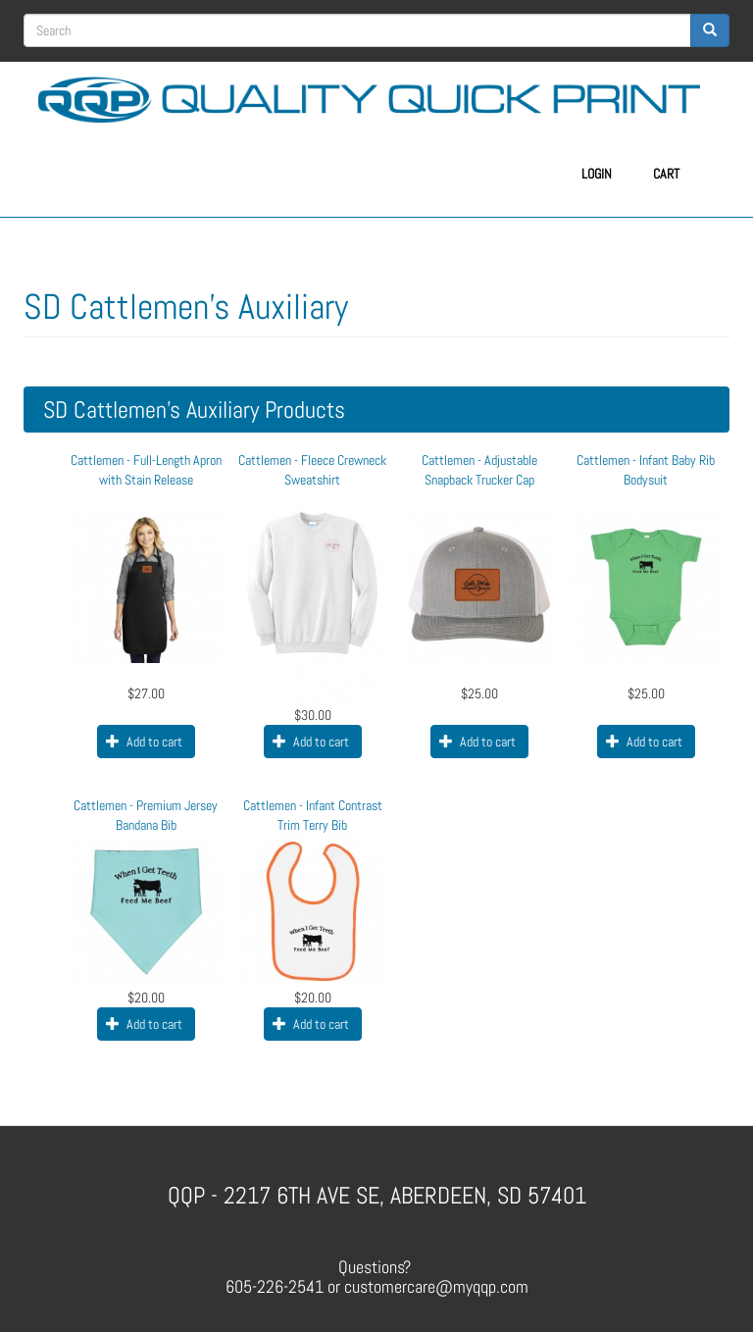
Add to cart (144, 741)
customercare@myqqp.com (436, 1286)
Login (596, 173)
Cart (666, 173)
